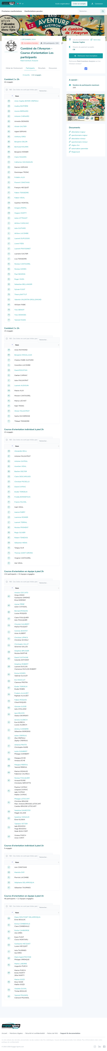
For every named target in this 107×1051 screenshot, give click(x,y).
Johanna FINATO (20, 745)
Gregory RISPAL (20, 208)
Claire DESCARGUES (22, 476)
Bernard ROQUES (21, 611)
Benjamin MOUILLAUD (23, 355)
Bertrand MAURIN (21, 147)
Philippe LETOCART (22, 799)
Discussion (53, 68)
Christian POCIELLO (21, 482)
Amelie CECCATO (21, 592)
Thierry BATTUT (20, 294)
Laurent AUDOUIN (21, 385)
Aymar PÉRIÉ (19, 604)
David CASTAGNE (21, 657)
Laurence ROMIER (21, 517)
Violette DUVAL (20, 989)
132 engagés (36, 75)
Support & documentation (70, 1033)
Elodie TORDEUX (20, 492)
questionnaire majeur (78, 135)
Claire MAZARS (20, 157)
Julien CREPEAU (20, 735)
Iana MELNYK (19, 713)
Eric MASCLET (19, 680)
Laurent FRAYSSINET (22, 249)
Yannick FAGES (20, 320)
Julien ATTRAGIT (20, 218)
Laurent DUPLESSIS (22, 238)
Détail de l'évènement (14, 68)
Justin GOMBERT (20, 751)
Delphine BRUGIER (21, 651)
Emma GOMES (19, 673)
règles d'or (74, 145)
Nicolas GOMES (20, 269)
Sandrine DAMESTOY (22, 810)
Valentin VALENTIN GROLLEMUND (27, 299)
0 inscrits (26, 75)
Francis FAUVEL (20, 502)
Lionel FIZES (19, 243)
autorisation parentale (78, 148)
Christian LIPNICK (21, 637)
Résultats (41, 68)
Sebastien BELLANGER (23, 284)
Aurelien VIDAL (20, 466)
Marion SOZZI (19, 979)
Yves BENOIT (19, 310)
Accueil (4, 1033)
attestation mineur (77, 138)
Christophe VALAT (21, 644)
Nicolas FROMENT (21, 527)
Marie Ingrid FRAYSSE (22, 957)
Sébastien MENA (20, 543)
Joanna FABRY (19, 512)
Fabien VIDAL (19, 198)
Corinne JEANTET (21, 631)
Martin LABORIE (20, 964)
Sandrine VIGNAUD (21, 817)
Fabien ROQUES (20, 700)
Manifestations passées (33, 11)
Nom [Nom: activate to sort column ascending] (17, 96)
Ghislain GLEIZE (20, 706)
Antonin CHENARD (21, 116)
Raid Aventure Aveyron (29, 61)
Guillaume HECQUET (22, 944)
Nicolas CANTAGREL (22, 264)
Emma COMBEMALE (22, 924)
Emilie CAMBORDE (21, 930)
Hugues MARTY (20, 213)
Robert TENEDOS (21, 538)
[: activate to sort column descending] (8, 96)
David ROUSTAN (20, 370)
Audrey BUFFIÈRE (21, 106)
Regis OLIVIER (19, 532)
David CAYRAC (20, 487)
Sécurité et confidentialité (35, 1033)
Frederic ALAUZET (21, 693)
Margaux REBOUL (21, 765)
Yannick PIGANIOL (21, 995)
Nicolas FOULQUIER (22, 778)
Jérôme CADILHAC (21, 223)
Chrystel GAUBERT (21, 624)
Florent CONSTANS (22, 182)
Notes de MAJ (52, 1033)
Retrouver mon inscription (86, 56)
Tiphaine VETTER (21, 824)
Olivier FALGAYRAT (22, 411)
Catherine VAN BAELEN (23, 162)
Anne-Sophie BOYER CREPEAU (26, 101)
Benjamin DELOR (20, 142)
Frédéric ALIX (19, 177)
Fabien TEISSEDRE (21, 193)
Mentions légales (16, 1033)
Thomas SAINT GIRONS (23, 553)
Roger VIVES (19, 279)
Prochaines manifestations (12, 11)
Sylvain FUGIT (19, 289)
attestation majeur (77, 132)
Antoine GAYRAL (21, 461)
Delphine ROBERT (21, 664)
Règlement (74, 152)
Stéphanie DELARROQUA (24, 882)
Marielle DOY (19, 872)
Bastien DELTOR (20, 471)
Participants (30, 68)
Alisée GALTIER (20, 126)
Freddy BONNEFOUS (22, 497)
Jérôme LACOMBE (21, 233)
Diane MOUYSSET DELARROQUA (27, 917)
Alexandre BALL (20, 451)
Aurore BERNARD (21, 111)
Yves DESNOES (20, 315)
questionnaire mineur (78, 142)
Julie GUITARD (20, 228)
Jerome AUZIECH (20, 720)
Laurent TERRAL (20, 522)
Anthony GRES (20, 137)
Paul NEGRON (19, 274)
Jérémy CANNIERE (21, 729)
